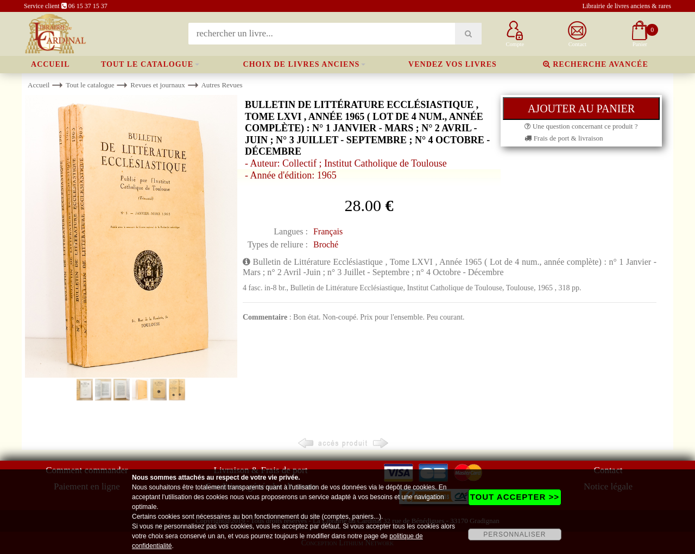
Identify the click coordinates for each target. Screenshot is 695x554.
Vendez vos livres (452, 64)
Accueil (50, 64)
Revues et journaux (157, 85)
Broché (325, 244)
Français (328, 231)
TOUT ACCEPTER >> (514, 496)
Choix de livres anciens (301, 64)
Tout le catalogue (147, 64)
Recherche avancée (595, 64)
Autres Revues (221, 85)
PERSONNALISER (514, 534)
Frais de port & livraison (564, 138)
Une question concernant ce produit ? (581, 126)
